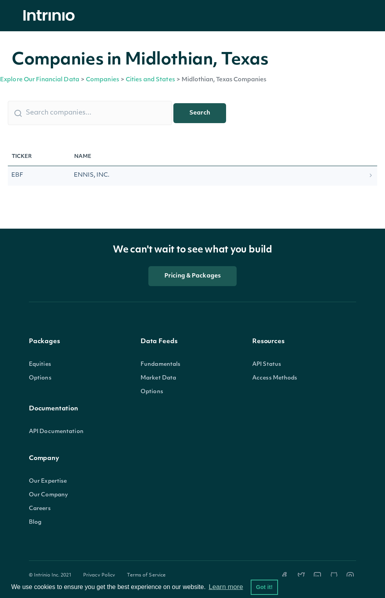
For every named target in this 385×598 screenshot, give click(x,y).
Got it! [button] (264, 587)
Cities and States (150, 80)
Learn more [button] (226, 587)
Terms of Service (146, 575)
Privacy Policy (99, 575)
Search (199, 113)
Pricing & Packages (192, 276)
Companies (102, 80)
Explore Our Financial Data (39, 80)
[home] (51, 15)
